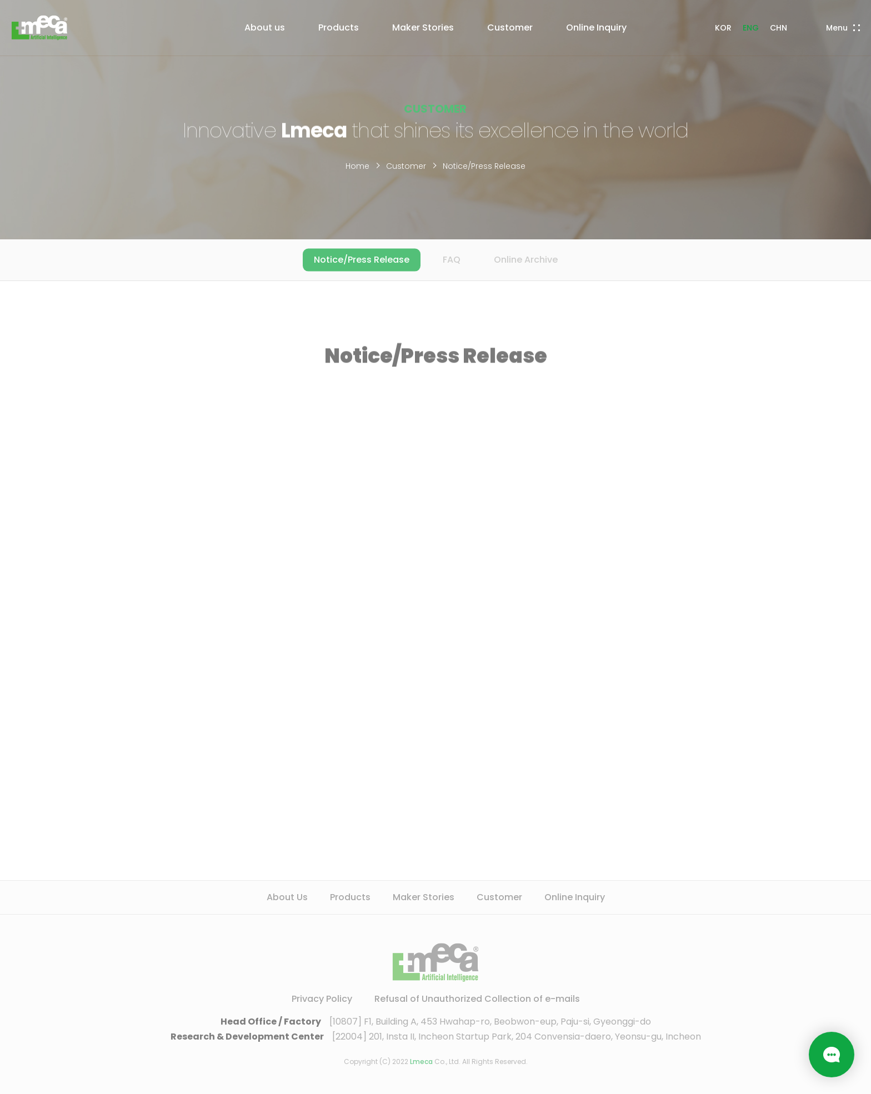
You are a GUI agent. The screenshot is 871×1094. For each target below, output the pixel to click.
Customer (406, 166)
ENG (751, 27)
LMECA (39, 28)
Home (357, 166)
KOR (723, 27)
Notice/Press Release (484, 166)
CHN (778, 27)
